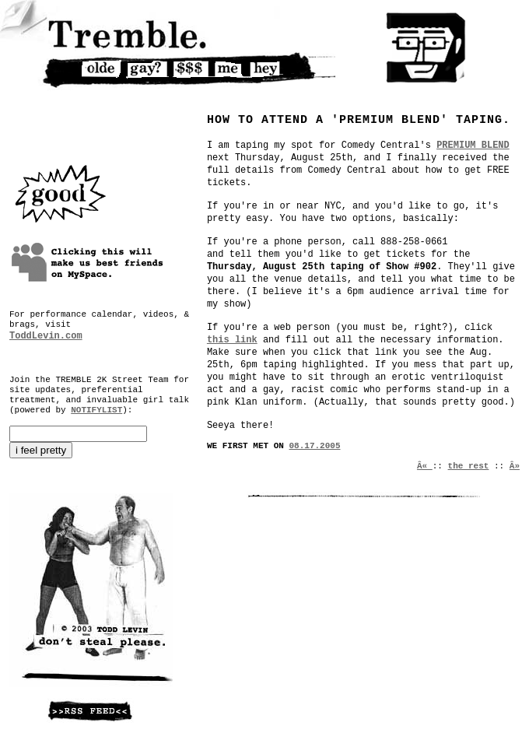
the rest (468, 466)
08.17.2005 (315, 446)
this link (232, 340)
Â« (425, 466)
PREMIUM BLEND (473, 145)
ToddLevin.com (45, 336)
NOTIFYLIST (96, 410)
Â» (515, 466)
